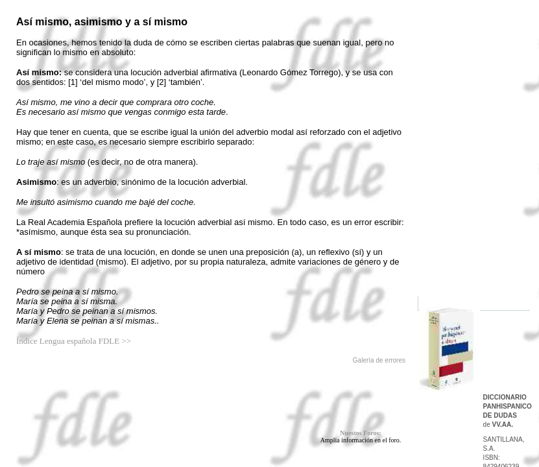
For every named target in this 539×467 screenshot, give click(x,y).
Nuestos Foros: (360, 433)
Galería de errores (379, 360)
